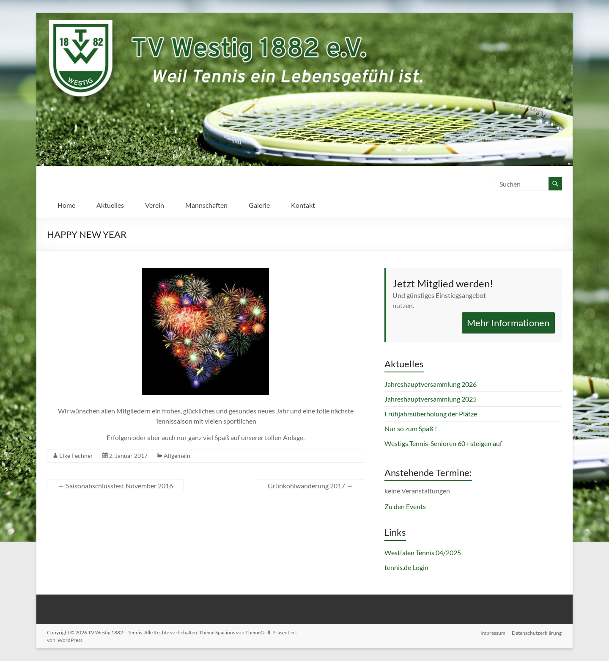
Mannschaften (206, 205)
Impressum (492, 632)
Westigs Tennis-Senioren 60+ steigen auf (443, 443)
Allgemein (177, 455)
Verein (154, 205)
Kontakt (303, 205)
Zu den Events (405, 506)
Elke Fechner (76, 455)
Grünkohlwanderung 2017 (310, 486)
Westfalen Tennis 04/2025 (422, 552)
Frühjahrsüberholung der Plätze (430, 414)
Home (66, 205)
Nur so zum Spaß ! (410, 428)
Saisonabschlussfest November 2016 (115, 486)
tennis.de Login (406, 567)
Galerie (259, 205)
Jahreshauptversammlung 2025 (430, 399)
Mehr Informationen (508, 322)
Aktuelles (110, 205)
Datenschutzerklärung (537, 632)
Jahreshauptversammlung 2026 (430, 384)
